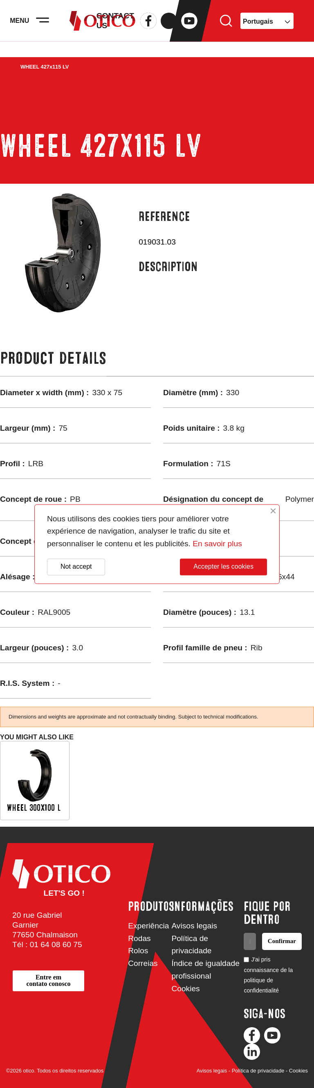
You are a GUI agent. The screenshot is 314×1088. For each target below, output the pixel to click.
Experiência (148, 925)
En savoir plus (217, 543)
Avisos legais (194, 925)
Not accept (76, 566)
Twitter (169, 28)
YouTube (189, 28)
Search (226, 28)
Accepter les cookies (223, 566)
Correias (143, 963)
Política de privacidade (258, 1071)
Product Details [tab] (53, 358)
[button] (48, 981)
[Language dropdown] (267, 28)
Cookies (185, 988)
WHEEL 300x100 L (34, 807)
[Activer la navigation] (53, 28)
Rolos (138, 950)
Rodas (139, 938)
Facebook (148, 28)
